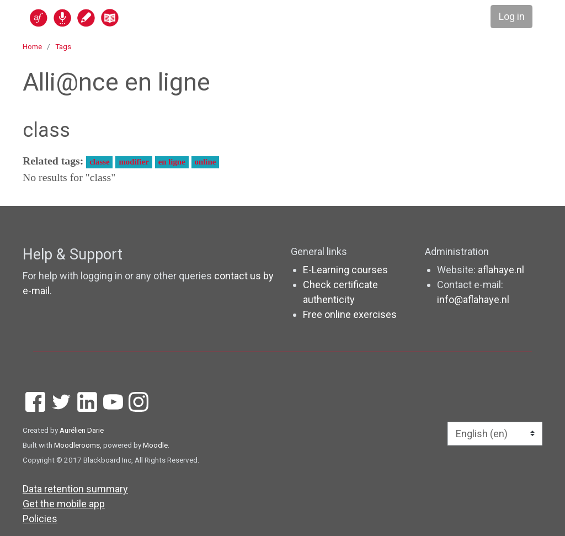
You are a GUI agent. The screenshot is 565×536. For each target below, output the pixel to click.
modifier (133, 161)
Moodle (155, 445)
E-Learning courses (345, 269)
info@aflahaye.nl (473, 299)
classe (99, 161)
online (205, 161)
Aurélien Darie (82, 430)
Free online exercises (350, 314)
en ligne (171, 161)
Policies (40, 518)
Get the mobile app (64, 504)
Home (32, 46)
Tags (63, 46)
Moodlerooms (77, 445)
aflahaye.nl (501, 269)
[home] (117, 17)
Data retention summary (75, 489)
